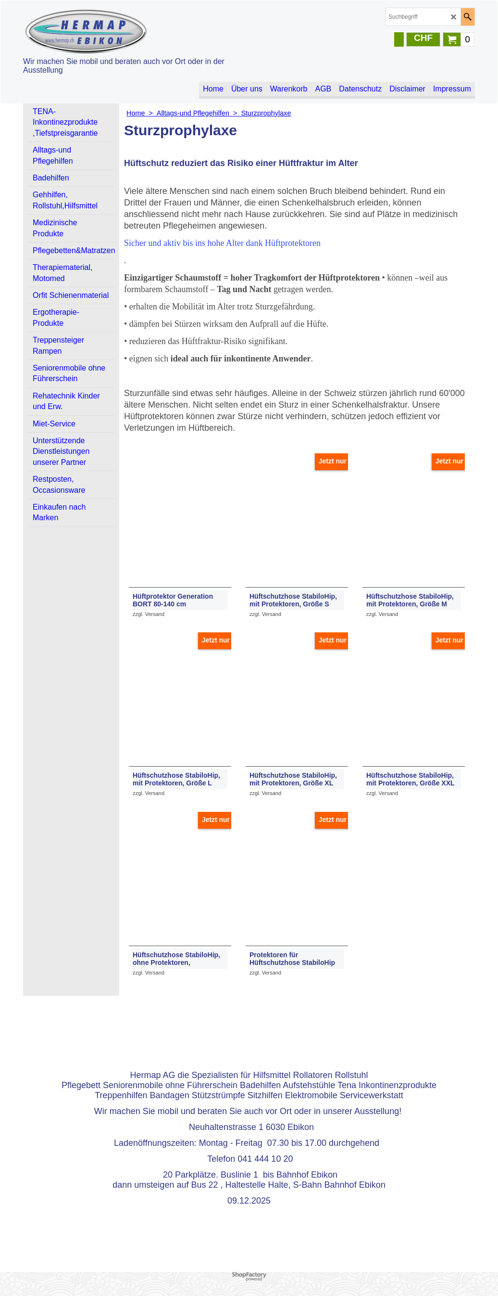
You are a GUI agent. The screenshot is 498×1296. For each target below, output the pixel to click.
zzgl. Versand (148, 614)
